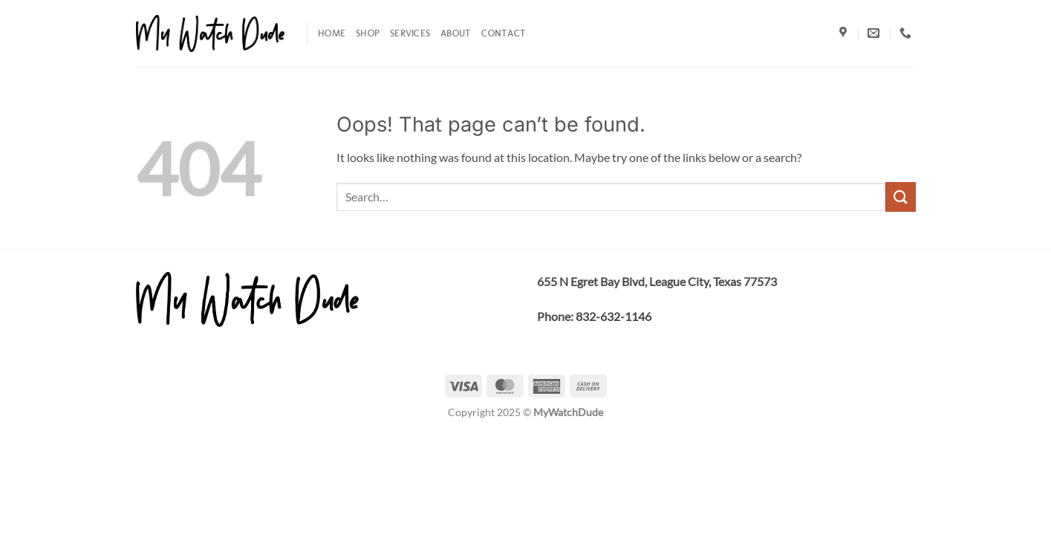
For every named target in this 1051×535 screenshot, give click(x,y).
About (455, 33)
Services (410, 33)
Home (331, 33)
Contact (503, 33)
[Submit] (900, 196)
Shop (368, 33)
